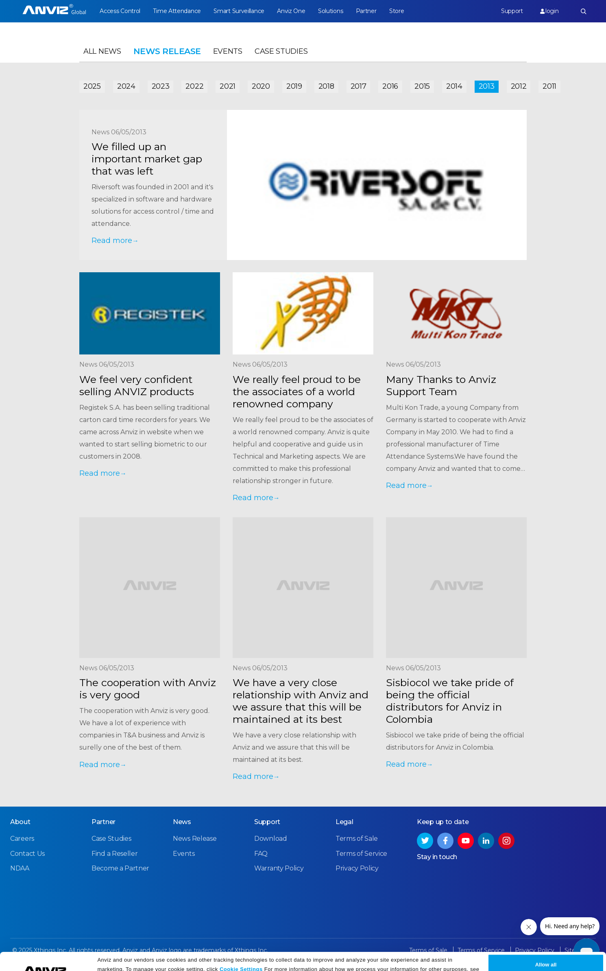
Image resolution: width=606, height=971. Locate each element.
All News (102, 51)
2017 (358, 86)
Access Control (120, 11)
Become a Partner (120, 868)
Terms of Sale (357, 838)
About (20, 822)
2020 (261, 86)
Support (512, 11)
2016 (390, 86)
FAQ (261, 853)
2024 (126, 86)
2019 (294, 86)
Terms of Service (361, 853)
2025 (92, 86)
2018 (326, 86)
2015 (422, 86)
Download (270, 838)
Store (396, 11)
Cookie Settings (241, 952)
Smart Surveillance (239, 11)
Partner (366, 11)
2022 (194, 86)
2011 (549, 86)
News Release (194, 838)
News (182, 822)
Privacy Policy (126, 962)
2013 (487, 86)
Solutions (330, 11)
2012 (519, 86)
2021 (227, 86)
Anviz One (291, 11)
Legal (344, 822)
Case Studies (281, 51)
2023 (161, 86)
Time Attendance (177, 11)
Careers (22, 838)
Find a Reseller (115, 853)
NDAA (19, 868)
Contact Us (27, 853)
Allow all (546, 948)
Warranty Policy (279, 868)
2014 (454, 86)
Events (227, 51)
